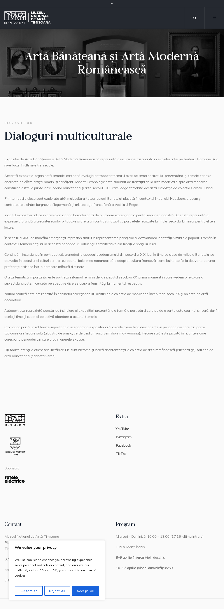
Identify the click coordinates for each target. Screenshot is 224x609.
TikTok (121, 454)
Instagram (123, 437)
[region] (57, 570)
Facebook (123, 445)
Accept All (85, 591)
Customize (28, 591)
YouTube (122, 429)
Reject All (57, 591)
